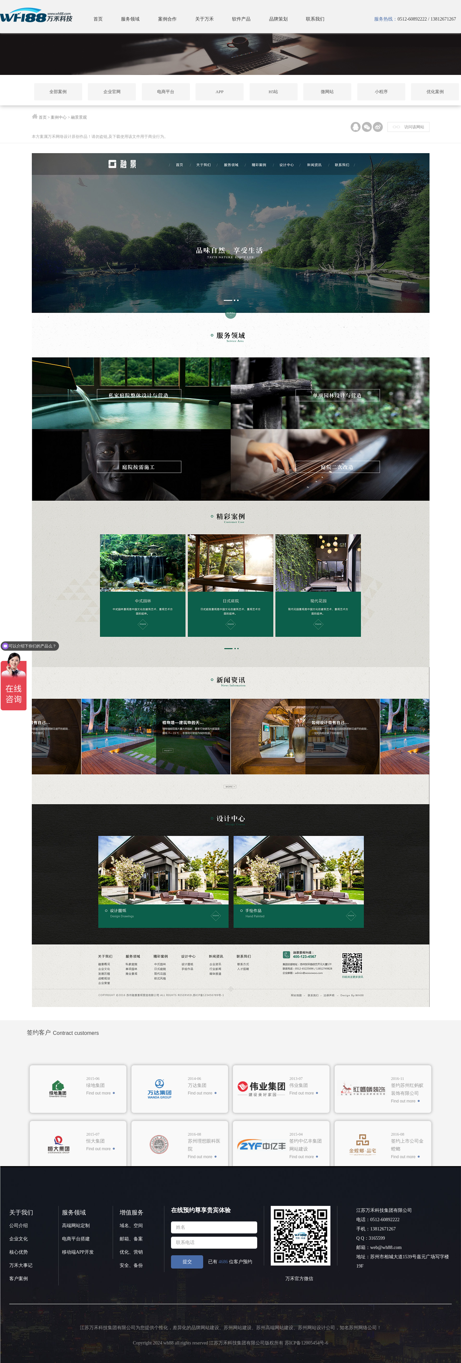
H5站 (273, 91)
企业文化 (18, 1238)
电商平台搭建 (76, 1238)
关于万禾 (204, 19)
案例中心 (59, 117)
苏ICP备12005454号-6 (306, 1342)
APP (220, 91)
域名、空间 (131, 1225)
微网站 (327, 91)
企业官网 (112, 91)
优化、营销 (131, 1252)
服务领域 (130, 19)
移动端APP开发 (78, 1252)
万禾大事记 (20, 1265)
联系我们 (315, 19)
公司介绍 (18, 1225)
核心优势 (18, 1252)
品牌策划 (278, 19)
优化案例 (435, 91)
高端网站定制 (76, 1225)
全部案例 (58, 91)
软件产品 (241, 19)
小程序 (381, 91)
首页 (98, 19)
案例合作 (167, 19)
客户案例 (18, 1278)
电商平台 (165, 91)
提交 (187, 1261)
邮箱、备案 (131, 1238)
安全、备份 (131, 1265)
